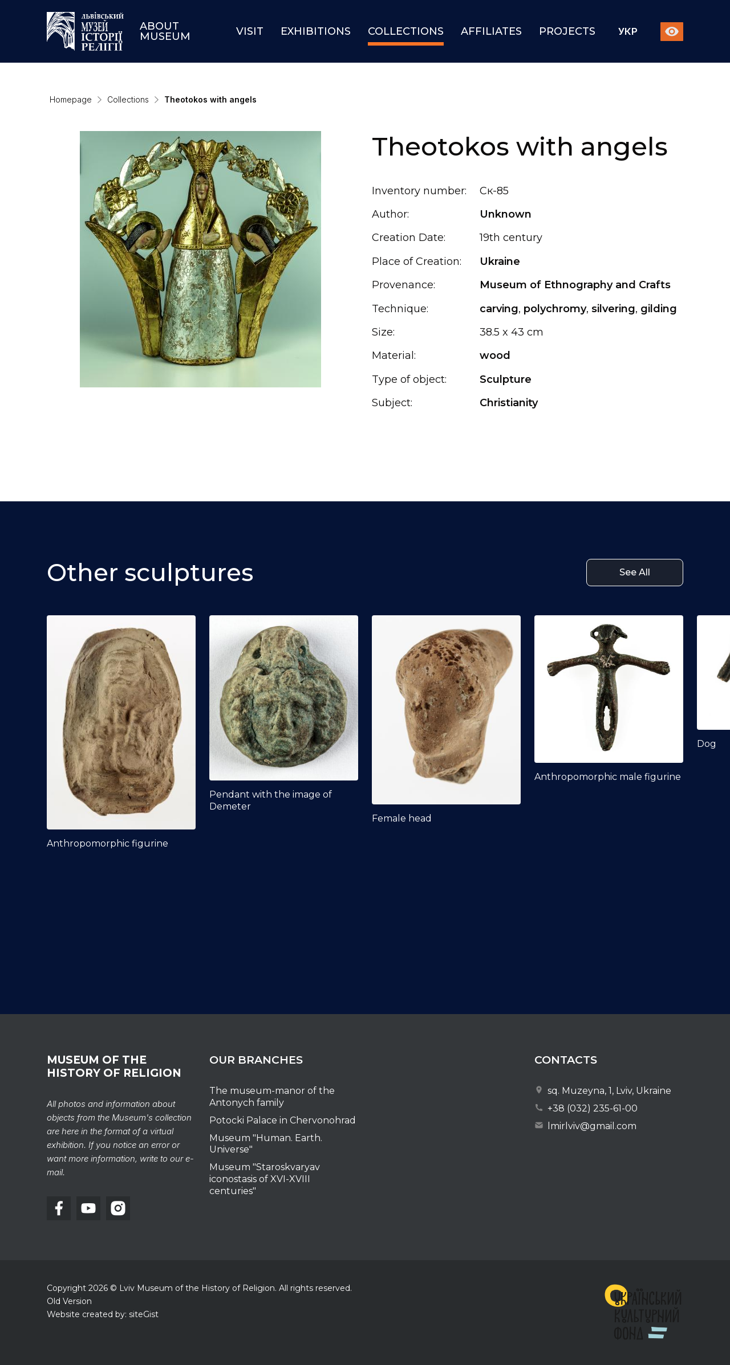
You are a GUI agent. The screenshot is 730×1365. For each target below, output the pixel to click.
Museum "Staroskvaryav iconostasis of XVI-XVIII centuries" (264, 1179)
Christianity (509, 403)
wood (495, 355)
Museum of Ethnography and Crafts (575, 285)
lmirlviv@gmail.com (585, 1126)
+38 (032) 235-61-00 (586, 1108)
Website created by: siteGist (103, 1314)
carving (499, 309)
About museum (165, 31)
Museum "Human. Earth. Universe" (265, 1144)
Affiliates (491, 31)
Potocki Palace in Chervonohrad (282, 1120)
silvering (613, 309)
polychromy (555, 309)
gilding (658, 309)
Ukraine (500, 261)
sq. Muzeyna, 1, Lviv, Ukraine (602, 1090)
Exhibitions (316, 31)
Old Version (69, 1301)
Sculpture (506, 379)
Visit (249, 31)
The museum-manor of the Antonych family (272, 1096)
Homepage (71, 99)
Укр (628, 31)
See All (634, 576)
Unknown (506, 214)
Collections (406, 31)
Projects (567, 31)
